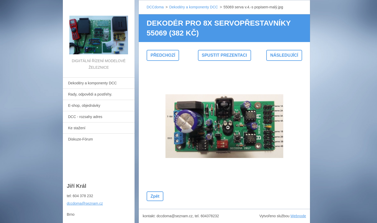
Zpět (155, 196)
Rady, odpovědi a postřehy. (90, 94)
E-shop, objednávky (84, 105)
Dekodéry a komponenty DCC (92, 83)
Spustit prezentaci (224, 55)
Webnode (298, 216)
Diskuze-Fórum (80, 139)
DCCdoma (155, 7)
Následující (284, 55)
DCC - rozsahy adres (85, 117)
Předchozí (163, 55)
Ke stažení (76, 128)
